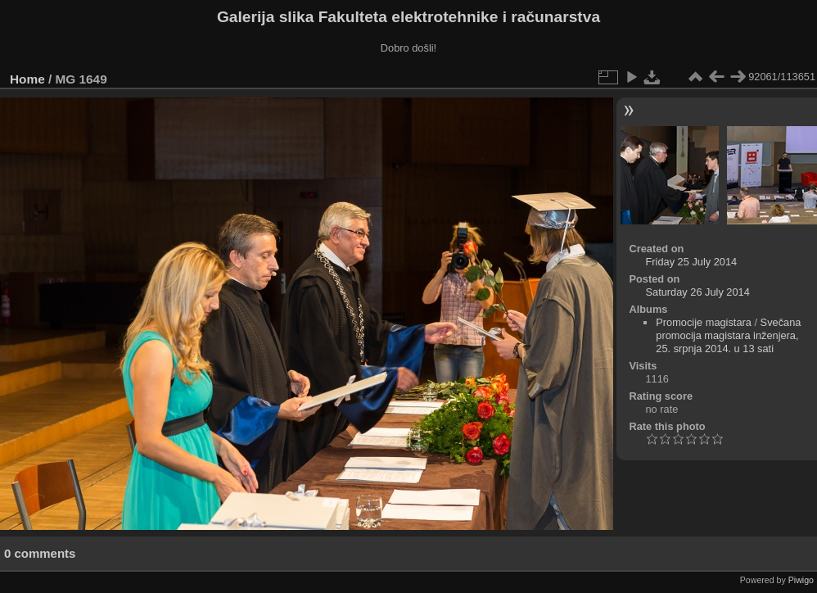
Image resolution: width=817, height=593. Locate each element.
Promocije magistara (704, 322)
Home (27, 79)
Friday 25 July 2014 (691, 262)
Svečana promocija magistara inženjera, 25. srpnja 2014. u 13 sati (728, 335)
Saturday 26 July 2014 (697, 292)
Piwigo (801, 580)
